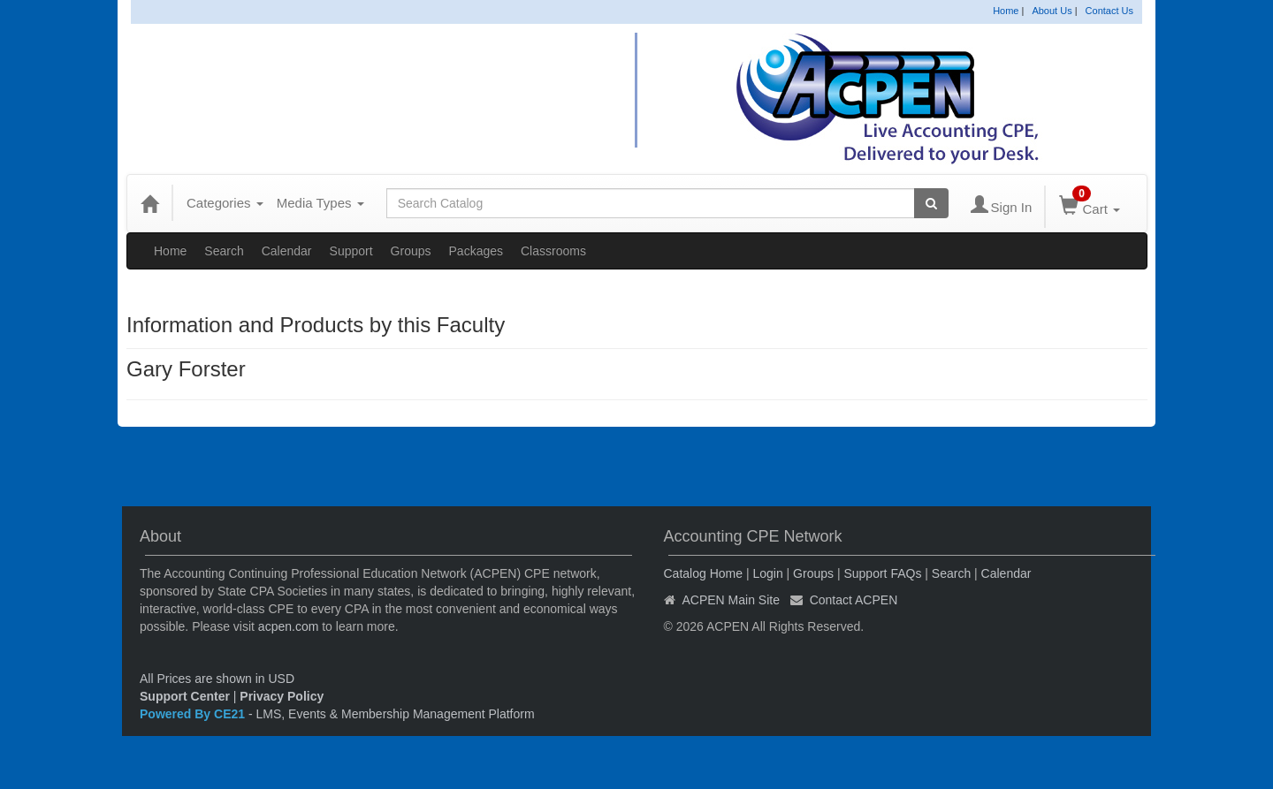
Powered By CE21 (194, 714)
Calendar (287, 251)
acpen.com (288, 626)
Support (351, 251)
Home (1005, 10)
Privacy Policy (282, 696)
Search (223, 251)
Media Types (320, 202)
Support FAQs (882, 573)
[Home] (149, 203)
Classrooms (553, 251)
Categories (225, 202)
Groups (411, 251)
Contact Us (1109, 10)
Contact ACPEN (854, 600)
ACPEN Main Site (731, 600)
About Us (1051, 10)
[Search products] (931, 203)
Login (767, 573)
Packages (476, 251)
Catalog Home (703, 573)
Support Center (185, 696)
